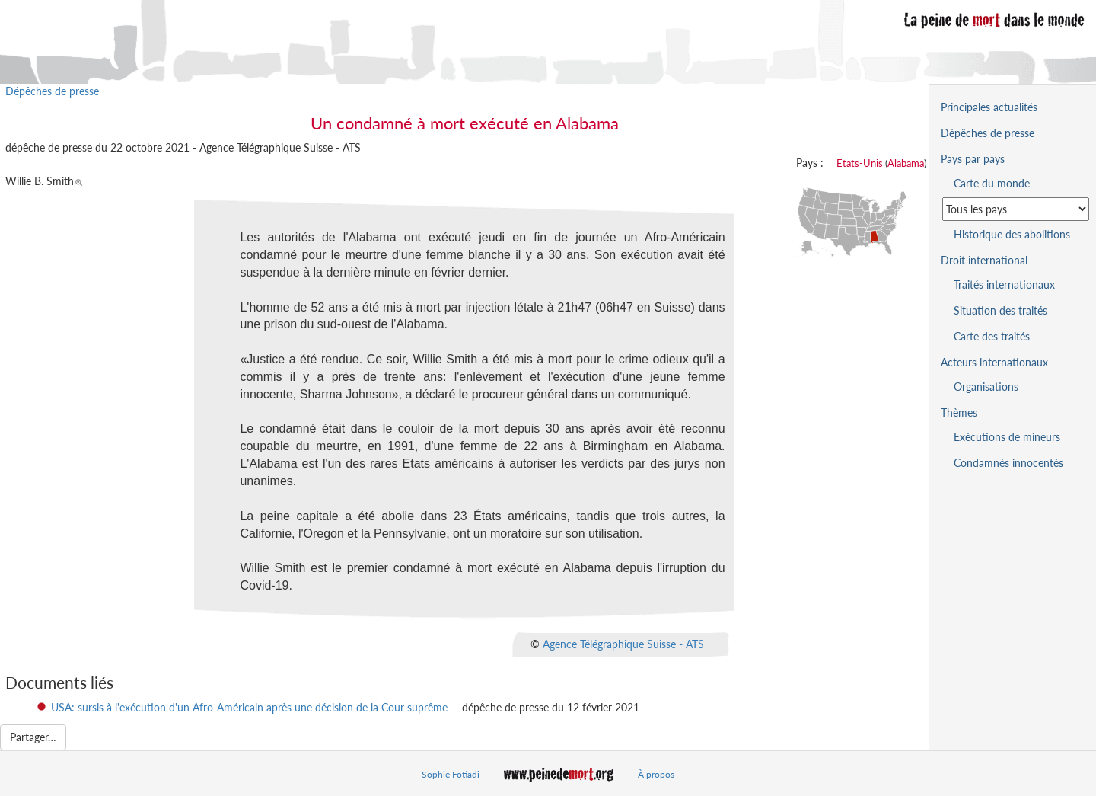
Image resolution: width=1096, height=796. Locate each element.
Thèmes (959, 412)
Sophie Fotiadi (451, 774)
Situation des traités (1000, 310)
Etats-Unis (859, 163)
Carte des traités (992, 336)
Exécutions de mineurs (1007, 436)
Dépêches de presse (52, 91)
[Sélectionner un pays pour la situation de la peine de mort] (1015, 209)
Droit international (984, 260)
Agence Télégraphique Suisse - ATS (623, 643)
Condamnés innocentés (1008, 462)
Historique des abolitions (1012, 234)
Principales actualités (989, 107)
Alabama (905, 163)
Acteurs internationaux (994, 362)
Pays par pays (973, 158)
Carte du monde (992, 183)
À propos (656, 774)
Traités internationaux (1004, 284)
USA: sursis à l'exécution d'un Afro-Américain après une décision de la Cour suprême (249, 707)
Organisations (986, 386)
